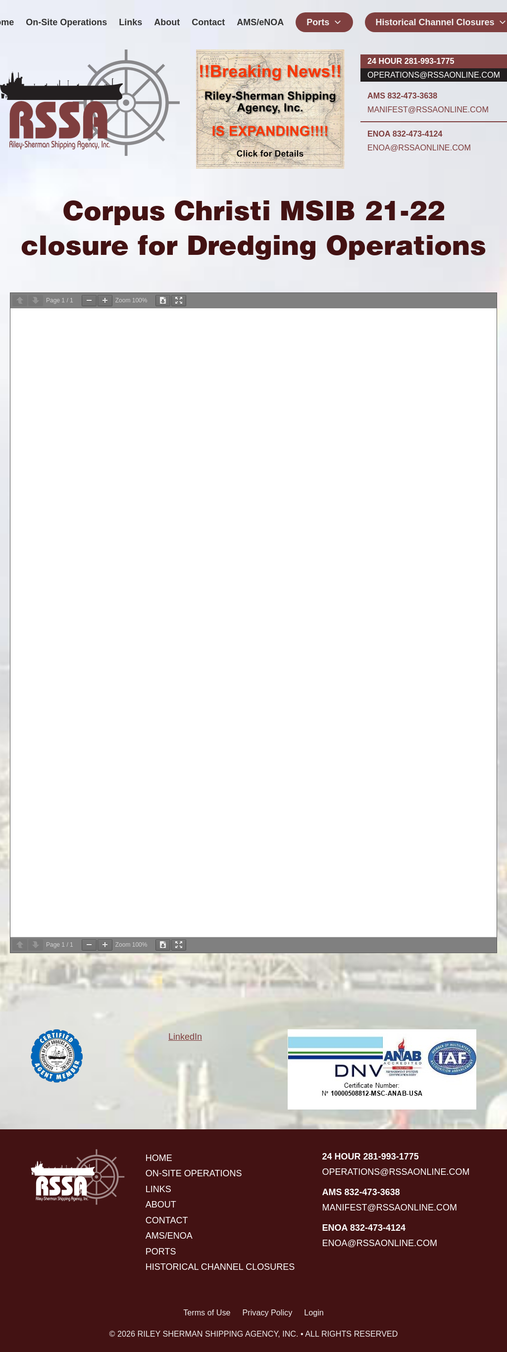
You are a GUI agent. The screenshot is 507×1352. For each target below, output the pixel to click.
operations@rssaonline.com (433, 74)
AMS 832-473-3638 (402, 95)
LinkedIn (185, 1037)
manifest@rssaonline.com (428, 109)
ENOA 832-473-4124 (404, 133)
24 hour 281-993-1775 (410, 60)
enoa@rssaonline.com (419, 147)
